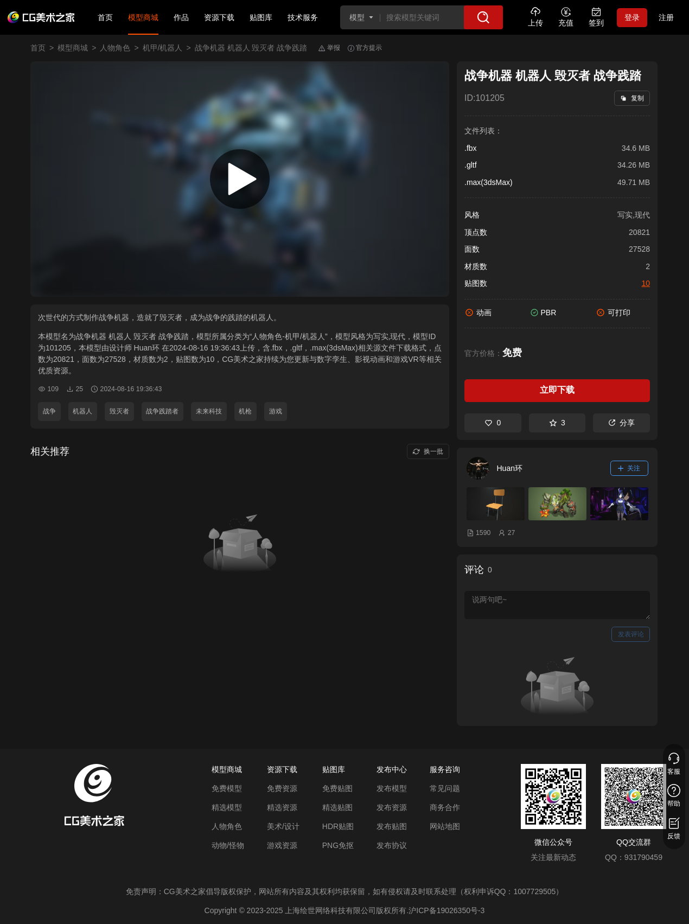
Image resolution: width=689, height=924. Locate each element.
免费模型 (227, 788)
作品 (181, 17)
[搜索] (483, 17)
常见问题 (445, 788)
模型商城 (143, 17)
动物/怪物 (228, 845)
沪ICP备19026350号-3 (446, 910)
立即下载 (557, 389)
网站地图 (445, 826)
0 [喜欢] (492, 422)
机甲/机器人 (163, 47)
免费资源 (282, 788)
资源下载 (219, 17)
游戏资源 (282, 845)
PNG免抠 (338, 845)
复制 (631, 98)
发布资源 (392, 807)
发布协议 (392, 845)
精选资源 (282, 807)
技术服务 (303, 17)
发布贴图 (392, 826)
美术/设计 (283, 826)
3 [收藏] (557, 422)
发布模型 (392, 788)
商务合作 (445, 807)
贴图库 (261, 17)
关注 (629, 468)
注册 (666, 17)
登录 (632, 17)
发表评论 (631, 634)
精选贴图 (337, 807)
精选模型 (227, 807)
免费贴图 (337, 788)
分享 (621, 422)
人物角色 (115, 47)
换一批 (428, 451)
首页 (105, 17)
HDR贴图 (338, 826)
